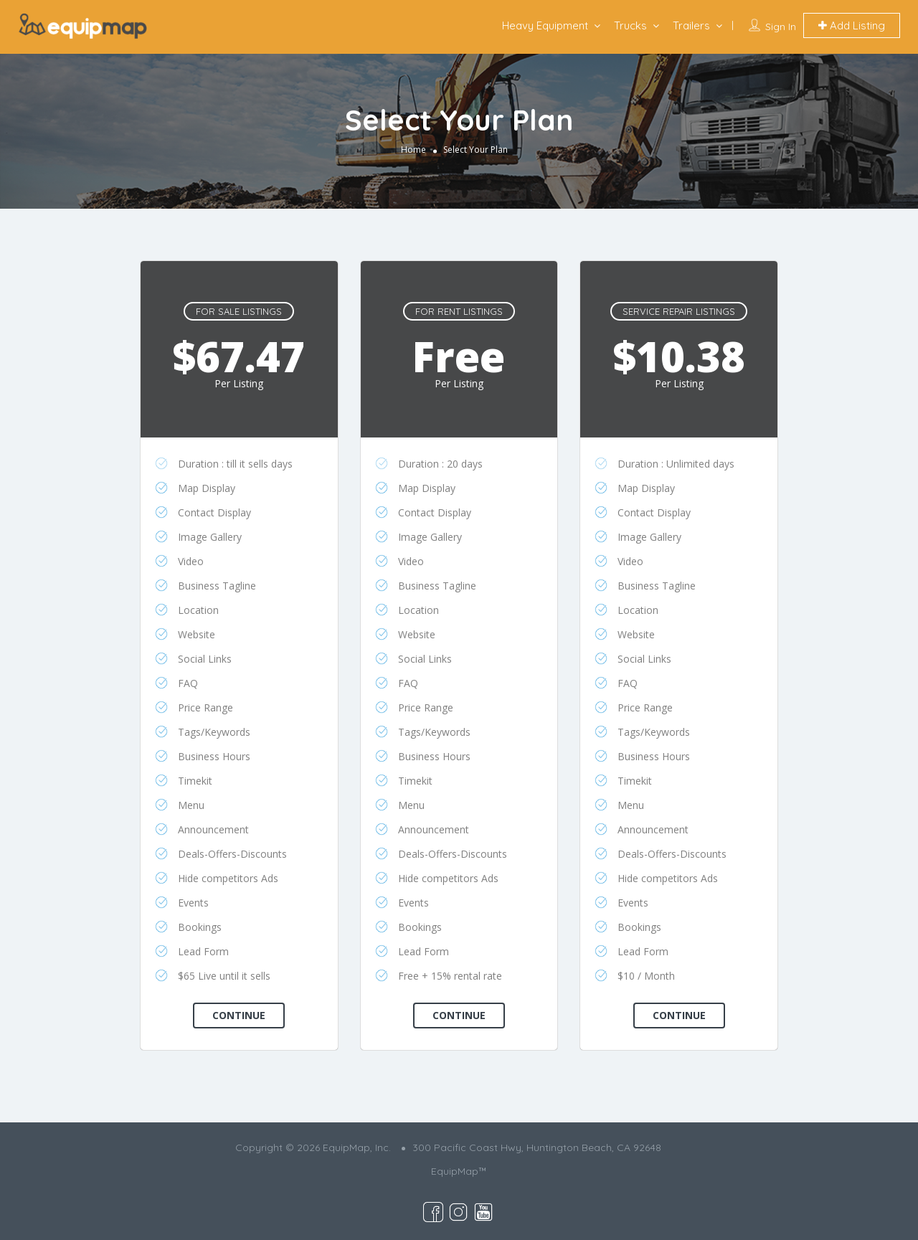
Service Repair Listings (679, 311)
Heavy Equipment (545, 25)
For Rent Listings (459, 311)
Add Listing (851, 25)
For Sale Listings (239, 311)
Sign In (780, 26)
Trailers (691, 25)
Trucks (630, 25)
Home (413, 149)
